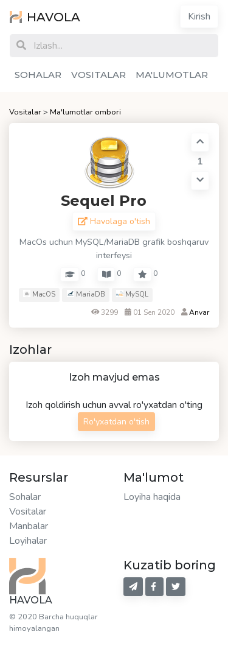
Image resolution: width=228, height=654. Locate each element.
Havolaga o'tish (114, 221)
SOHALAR (38, 74)
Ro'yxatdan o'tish (116, 421)
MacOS (39, 294)
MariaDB (86, 294)
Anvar (199, 312)
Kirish (199, 16)
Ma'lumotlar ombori (85, 112)
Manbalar (28, 526)
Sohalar (25, 497)
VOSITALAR (98, 74)
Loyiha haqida (152, 497)
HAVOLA (45, 17)
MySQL (132, 294)
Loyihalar (28, 540)
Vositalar (25, 112)
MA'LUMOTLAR (172, 74)
